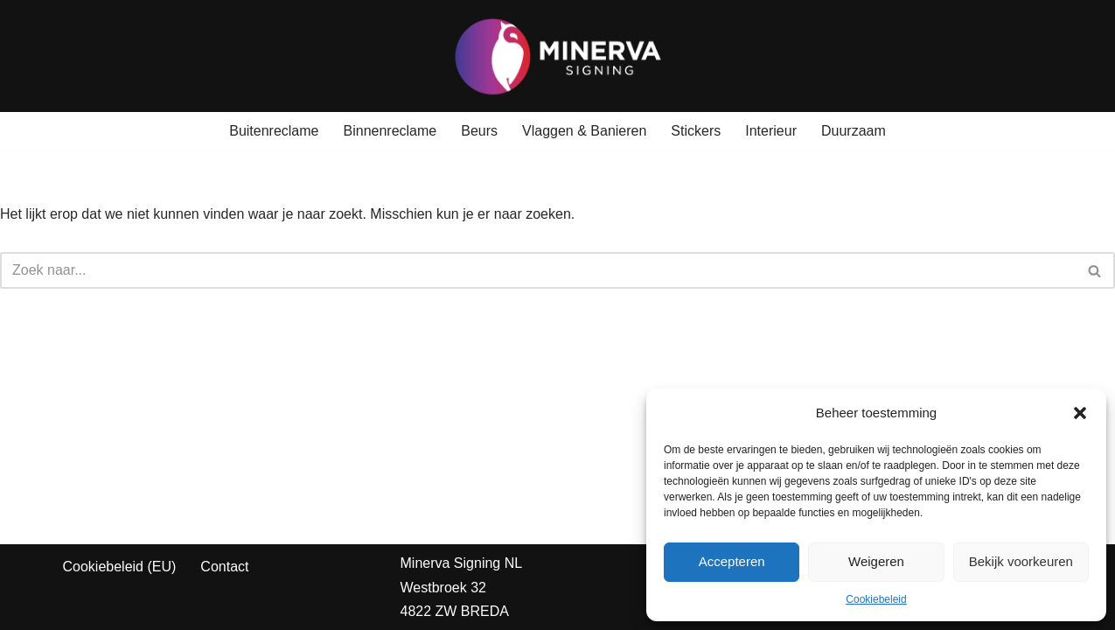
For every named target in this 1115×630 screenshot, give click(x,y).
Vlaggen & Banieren (584, 130)
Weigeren (876, 561)
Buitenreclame (273, 130)
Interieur (771, 130)
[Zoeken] (538, 270)
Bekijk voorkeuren (1021, 561)
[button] (1080, 413)
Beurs (479, 130)
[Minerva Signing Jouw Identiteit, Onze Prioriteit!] (557, 56)
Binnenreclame (390, 130)
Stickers (696, 130)
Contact (224, 566)
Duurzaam (853, 130)
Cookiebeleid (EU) (120, 566)
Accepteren (732, 561)
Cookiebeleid (876, 599)
